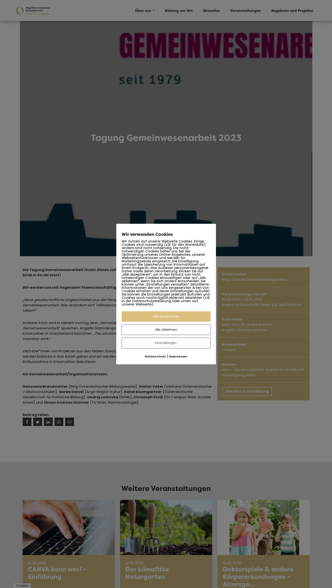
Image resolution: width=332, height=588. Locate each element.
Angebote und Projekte (292, 10)
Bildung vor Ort (179, 10)
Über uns (143, 10)
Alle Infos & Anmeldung (247, 391)
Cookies (22, 585)
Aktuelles (211, 10)
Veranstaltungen (245, 10)
